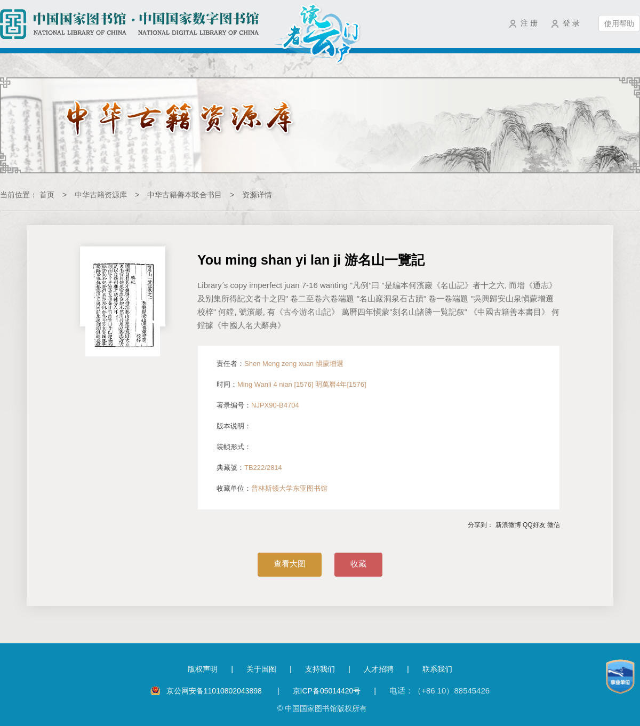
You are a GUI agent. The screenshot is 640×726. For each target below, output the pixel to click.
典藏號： (249, 468)
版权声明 (203, 669)
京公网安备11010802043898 (215, 691)
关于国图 (261, 669)
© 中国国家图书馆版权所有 (322, 708)
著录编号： (258, 405)
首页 (46, 194)
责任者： (280, 364)
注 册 (529, 23)
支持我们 (320, 669)
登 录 (571, 23)
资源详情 (257, 194)
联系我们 (437, 669)
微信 (553, 525)
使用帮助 (619, 23)
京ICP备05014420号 (327, 691)
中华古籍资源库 (101, 194)
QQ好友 (534, 525)
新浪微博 (508, 525)
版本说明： (234, 426)
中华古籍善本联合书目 (184, 194)
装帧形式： (234, 447)
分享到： (480, 525)
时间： (291, 384)
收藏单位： (272, 488)
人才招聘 (379, 669)
